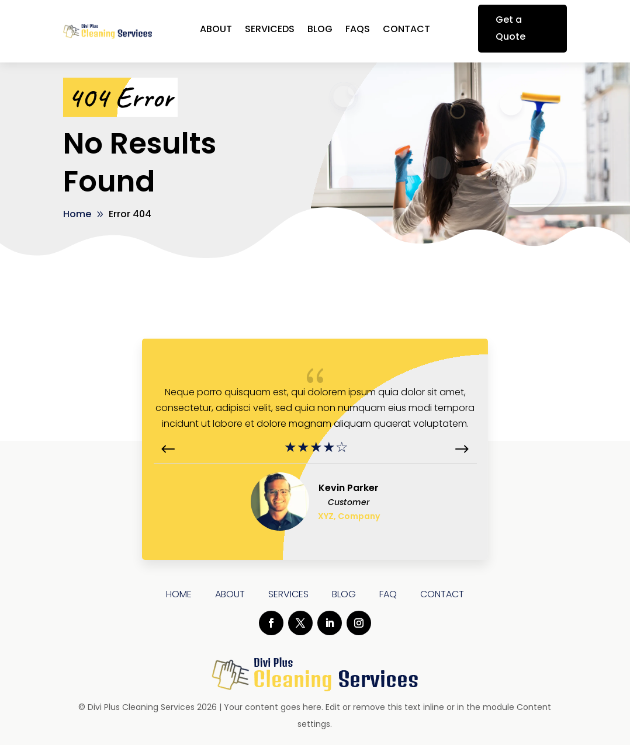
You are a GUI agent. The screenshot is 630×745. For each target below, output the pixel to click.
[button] (461, 449)
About (216, 30)
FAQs (357, 30)
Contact (406, 30)
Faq (388, 594)
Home (179, 594)
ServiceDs (270, 30)
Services (288, 594)
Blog (320, 30)
